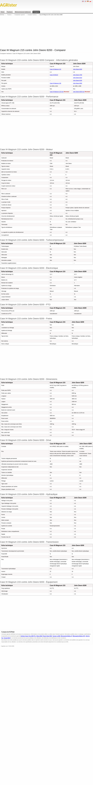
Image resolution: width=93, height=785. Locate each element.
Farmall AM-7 (7, 638)
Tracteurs (9, 12)
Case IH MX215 (54, 75)
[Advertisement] (43, 31)
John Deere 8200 (77, 69)
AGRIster (2, 14)
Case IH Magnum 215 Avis (57, 91)
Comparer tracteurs (32, 14)
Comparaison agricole (19, 14)
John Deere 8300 (77, 83)
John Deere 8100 (77, 80)
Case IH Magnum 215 (55, 69)
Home (2, 12)
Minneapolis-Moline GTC (79, 636)
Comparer (36, 12)
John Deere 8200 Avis (78, 91)
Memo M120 (39, 636)
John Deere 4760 (77, 75)
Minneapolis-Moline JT (66, 636)
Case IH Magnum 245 (55, 83)
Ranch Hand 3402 (47, 636)
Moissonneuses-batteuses (23, 12)
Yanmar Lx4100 (56, 636)
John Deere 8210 (77, 77)
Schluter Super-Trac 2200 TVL (28, 636)
